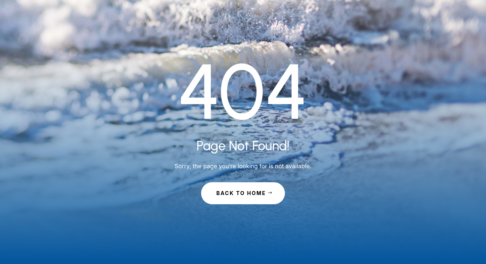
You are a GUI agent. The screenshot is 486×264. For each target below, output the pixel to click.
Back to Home (241, 193)
